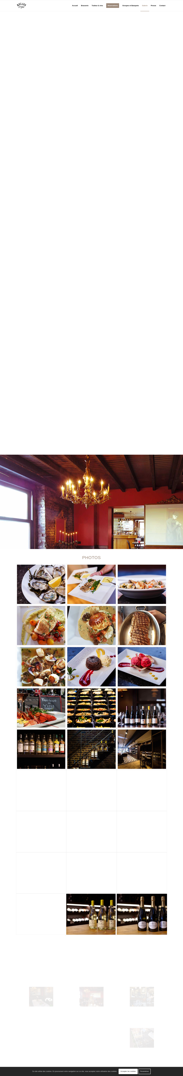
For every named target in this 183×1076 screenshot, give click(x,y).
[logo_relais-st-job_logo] (21, 5)
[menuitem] (74, 5)
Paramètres (144, 1071)
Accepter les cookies (128, 1071)
